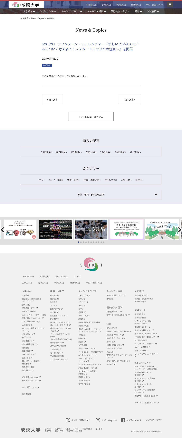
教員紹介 (26, 337)
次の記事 (130, 99)
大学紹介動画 (27, 325)
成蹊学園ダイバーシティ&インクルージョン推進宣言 (146, 367)
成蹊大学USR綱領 (29, 311)
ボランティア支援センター (146, 333)
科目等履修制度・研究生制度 (89, 322)
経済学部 (54, 295)
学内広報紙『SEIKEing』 (31, 321)
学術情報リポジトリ (115, 335)
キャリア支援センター (116, 295)
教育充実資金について (31, 380)
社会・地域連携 (92, 179)
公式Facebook (131, 420)
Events (77, 276)
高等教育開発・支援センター (147, 337)
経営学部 (54, 299)
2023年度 (76, 152)
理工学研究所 (141, 340)
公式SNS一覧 (153, 420)
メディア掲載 (56, 179)
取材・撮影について (30, 387)
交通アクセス (27, 358)
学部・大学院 (57, 291)
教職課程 (81, 338)
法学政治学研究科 (58, 346)
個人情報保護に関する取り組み (143, 373)
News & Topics (61, 276)
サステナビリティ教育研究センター (143, 322)
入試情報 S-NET (142, 295)
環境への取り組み (142, 363)
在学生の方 (106, 4)
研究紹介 (111, 364)
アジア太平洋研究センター (146, 343)
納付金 (82, 312)
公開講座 (81, 335)
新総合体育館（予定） (87, 368)
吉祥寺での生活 (84, 295)
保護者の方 (136, 4)
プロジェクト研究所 (114, 348)
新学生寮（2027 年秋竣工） (89, 364)
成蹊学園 (48, 431)
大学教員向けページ (59, 359)
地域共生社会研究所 (115, 345)
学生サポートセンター (86, 348)
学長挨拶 (25, 295)
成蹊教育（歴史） (30, 308)
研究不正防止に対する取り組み (118, 361)
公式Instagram (106, 420)
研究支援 (110, 351)
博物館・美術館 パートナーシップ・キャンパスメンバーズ (90, 330)
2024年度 (61, 152)
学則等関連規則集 (57, 356)
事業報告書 (27, 351)
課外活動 (81, 305)
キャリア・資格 (114, 291)
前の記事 (52, 99)
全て (42, 179)
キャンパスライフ (87, 291)
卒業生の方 (121, 4)
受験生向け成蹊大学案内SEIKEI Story (31, 300)
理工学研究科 (56, 352)
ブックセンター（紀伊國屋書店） (91, 352)
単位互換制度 (83, 325)
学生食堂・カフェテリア (87, 355)
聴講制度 (81, 319)
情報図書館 (140, 314)
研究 (109, 323)
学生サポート (83, 302)
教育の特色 (26, 304)
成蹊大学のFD (28, 334)
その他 (139, 179)
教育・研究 (73, 179)
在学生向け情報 (84, 384)
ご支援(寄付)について (31, 377)
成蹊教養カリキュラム (58, 315)
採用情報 (26, 394)
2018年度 (135, 152)
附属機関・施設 (28, 367)
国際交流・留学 (114, 307)
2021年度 (105, 152)
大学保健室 (82, 345)
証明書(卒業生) (84, 380)
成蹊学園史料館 (142, 350)
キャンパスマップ (29, 354)
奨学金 (80, 309)
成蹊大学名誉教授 (29, 344)
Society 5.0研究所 (142, 347)
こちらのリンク (61, 76)
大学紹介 (26, 291)
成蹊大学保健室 (141, 317)
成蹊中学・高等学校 (74, 431)
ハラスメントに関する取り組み (143, 385)
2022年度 (91, 152)
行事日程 (81, 299)
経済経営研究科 (57, 342)
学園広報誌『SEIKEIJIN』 (32, 318)
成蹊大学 (31, 430)
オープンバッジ (84, 315)
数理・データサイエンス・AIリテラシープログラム (60, 323)
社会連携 (25, 347)
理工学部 (54, 312)
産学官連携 (111, 341)
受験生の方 (91, 4)
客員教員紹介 (28, 341)
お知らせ (47, 65)
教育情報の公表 (28, 370)
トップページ (28, 276)
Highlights (44, 276)
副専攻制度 (54, 319)
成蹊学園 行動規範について (146, 396)
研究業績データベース (116, 338)
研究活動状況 (112, 328)
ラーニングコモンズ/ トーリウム (86, 359)
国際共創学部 (56, 309)
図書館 (82, 342)
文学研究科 (55, 349)
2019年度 (120, 152)
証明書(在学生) (84, 377)
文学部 (53, 305)
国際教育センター (114, 311)
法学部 (53, 302)
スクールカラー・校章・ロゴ (34, 315)
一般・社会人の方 (154, 4)
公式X (79, 420)
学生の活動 (111, 179)
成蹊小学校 (59, 431)
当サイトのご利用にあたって (147, 402)
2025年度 (46, 152)
